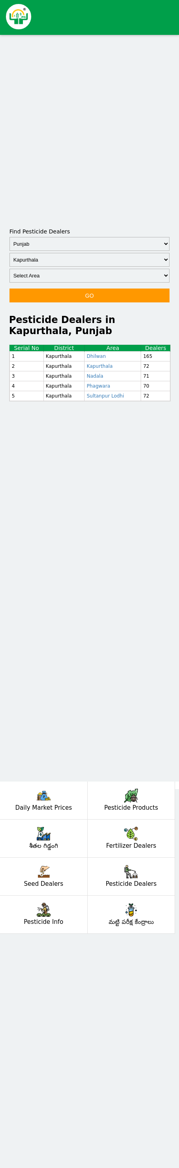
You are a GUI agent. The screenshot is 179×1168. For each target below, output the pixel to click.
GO (89, 295)
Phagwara (98, 386)
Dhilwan (96, 356)
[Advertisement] (89, 130)
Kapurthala (100, 366)
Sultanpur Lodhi (105, 396)
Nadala (95, 376)
